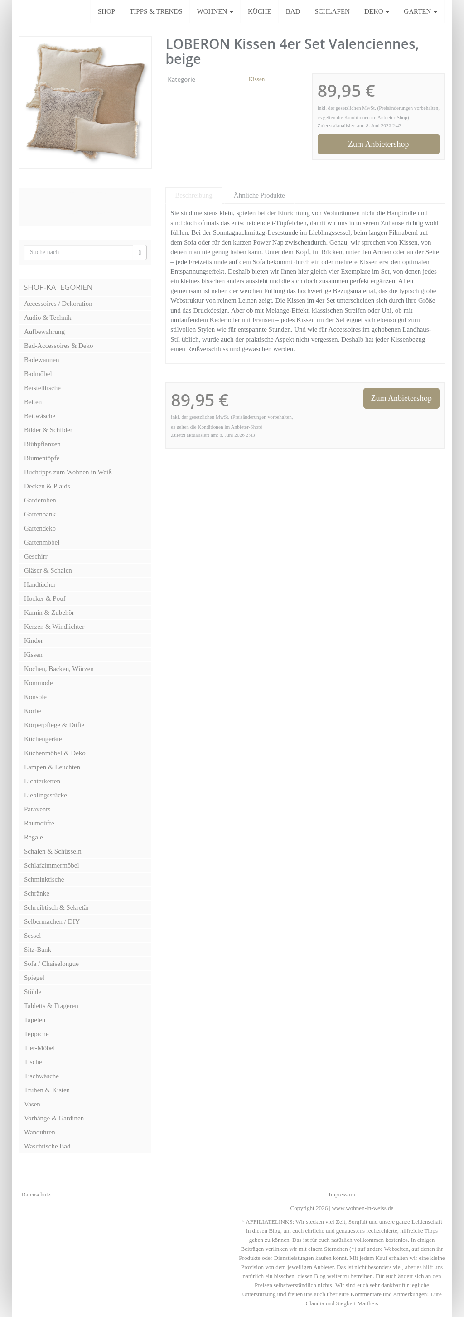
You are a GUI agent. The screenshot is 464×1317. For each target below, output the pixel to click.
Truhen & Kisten (47, 1090)
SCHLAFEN (332, 11)
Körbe (32, 710)
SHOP (106, 11)
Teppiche (36, 1033)
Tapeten (34, 1019)
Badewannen (41, 359)
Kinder (33, 640)
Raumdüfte (39, 823)
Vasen (32, 1104)
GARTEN (420, 11)
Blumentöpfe (41, 458)
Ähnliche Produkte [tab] (259, 195)
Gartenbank (40, 514)
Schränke (36, 893)
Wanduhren (39, 1132)
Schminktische (44, 879)
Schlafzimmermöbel (51, 865)
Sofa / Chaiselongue (51, 963)
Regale (33, 837)
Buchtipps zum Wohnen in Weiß (68, 472)
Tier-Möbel (39, 1048)
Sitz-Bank (37, 949)
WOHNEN (215, 11)
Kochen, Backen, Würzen (59, 668)
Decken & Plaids (47, 486)
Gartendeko (40, 528)
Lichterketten (42, 781)
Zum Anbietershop (378, 144)
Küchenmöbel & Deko (55, 753)
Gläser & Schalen (48, 570)
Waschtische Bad (47, 1146)
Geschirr (36, 556)
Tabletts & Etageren (51, 1005)
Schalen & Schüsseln (53, 851)
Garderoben (40, 500)
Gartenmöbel (41, 542)
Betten (33, 401)
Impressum (342, 1194)
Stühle (32, 991)
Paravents (37, 809)
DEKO (376, 11)
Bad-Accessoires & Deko (58, 345)
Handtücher (40, 584)
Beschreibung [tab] (193, 195)
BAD (293, 11)
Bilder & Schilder (48, 430)
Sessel (32, 935)
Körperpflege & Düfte (54, 724)
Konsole (35, 696)
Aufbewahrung (44, 331)
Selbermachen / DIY (52, 921)
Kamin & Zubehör (49, 612)
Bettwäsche (39, 416)
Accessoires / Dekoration (58, 303)
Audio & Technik (48, 317)
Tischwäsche (41, 1076)
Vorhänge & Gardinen (54, 1118)
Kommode (38, 682)
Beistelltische (42, 387)
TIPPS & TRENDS (156, 11)
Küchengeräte (43, 739)
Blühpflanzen (42, 444)
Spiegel (34, 977)
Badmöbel (38, 373)
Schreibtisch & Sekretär (56, 907)
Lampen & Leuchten (52, 767)
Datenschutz (36, 1194)
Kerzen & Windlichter (54, 626)
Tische (33, 1062)
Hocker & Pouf (45, 598)
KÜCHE (259, 11)
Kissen (257, 79)
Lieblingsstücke (45, 795)
